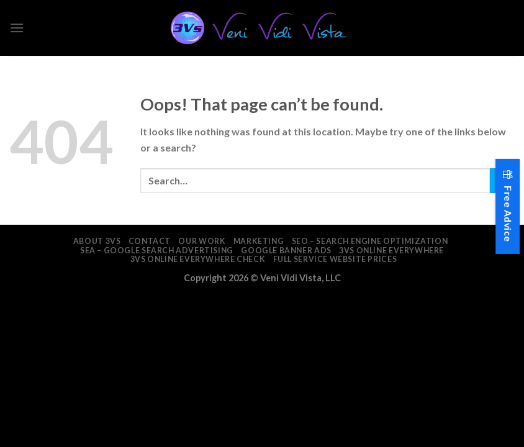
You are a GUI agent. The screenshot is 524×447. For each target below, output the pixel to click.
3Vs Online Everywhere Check (198, 259)
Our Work (201, 241)
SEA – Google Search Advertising (156, 250)
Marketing (258, 241)
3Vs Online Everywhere (391, 250)
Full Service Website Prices (335, 259)
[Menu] (16, 27)
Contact (150, 241)
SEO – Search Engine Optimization (370, 241)
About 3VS (97, 241)
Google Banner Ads (286, 250)
